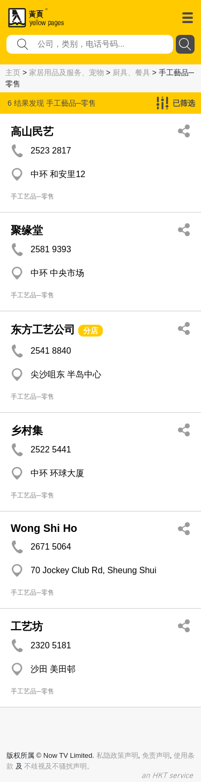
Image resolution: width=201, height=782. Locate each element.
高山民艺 (32, 131)
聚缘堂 (27, 230)
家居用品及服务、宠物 (66, 72)
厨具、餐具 (131, 72)
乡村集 (27, 430)
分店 (90, 330)
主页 (12, 72)
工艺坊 (27, 626)
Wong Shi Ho (44, 528)
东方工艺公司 (43, 329)
